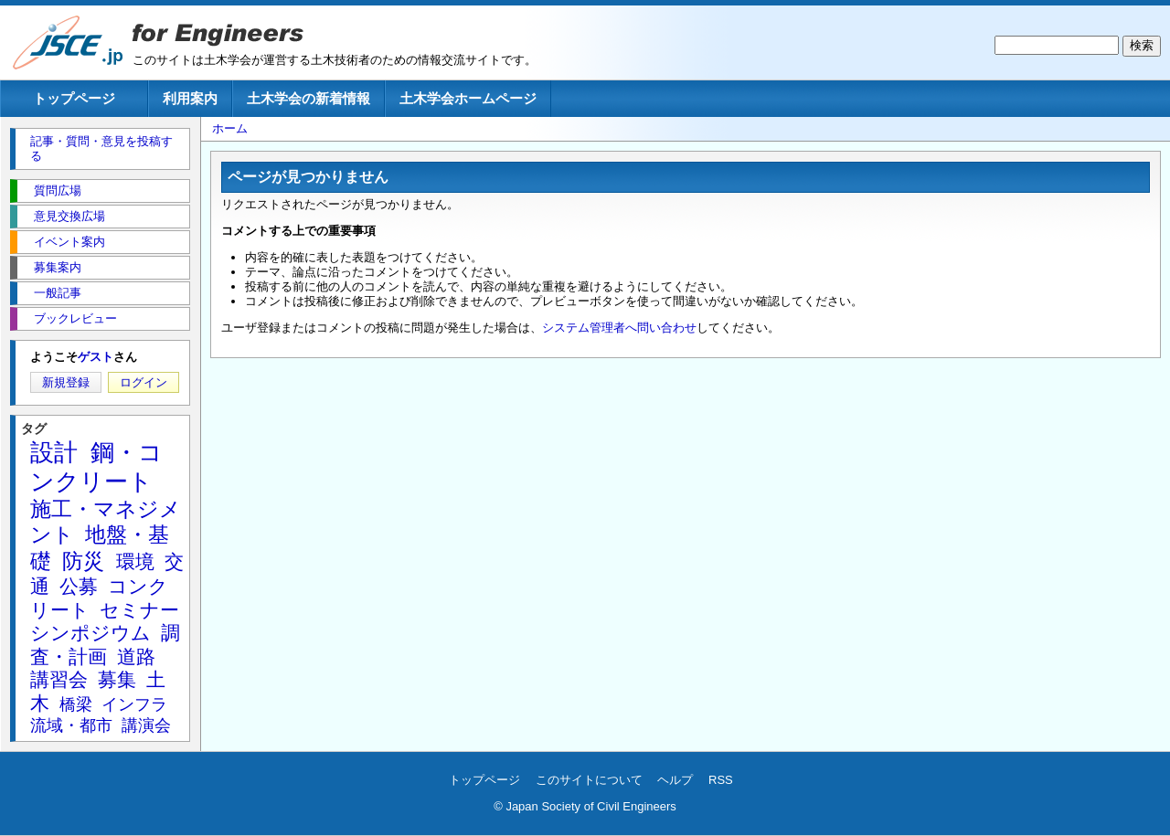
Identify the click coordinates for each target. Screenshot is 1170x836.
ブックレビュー (75, 318)
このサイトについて (589, 780)
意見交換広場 (69, 216)
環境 (135, 561)
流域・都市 (71, 725)
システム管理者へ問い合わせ (619, 327)
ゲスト (95, 357)
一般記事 (57, 293)
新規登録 (66, 382)
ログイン (143, 382)
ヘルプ (675, 780)
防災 (83, 561)
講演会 (146, 725)
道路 (136, 656)
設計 (54, 452)
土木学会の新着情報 (308, 98)
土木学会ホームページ (468, 98)
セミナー (139, 609)
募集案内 (57, 267)
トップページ (74, 98)
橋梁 (75, 704)
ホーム (230, 128)
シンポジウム (90, 632)
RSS (720, 780)
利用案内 (190, 98)
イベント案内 (69, 242)
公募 (78, 586)
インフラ (134, 704)
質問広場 (57, 190)
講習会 (59, 679)
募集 (117, 679)
